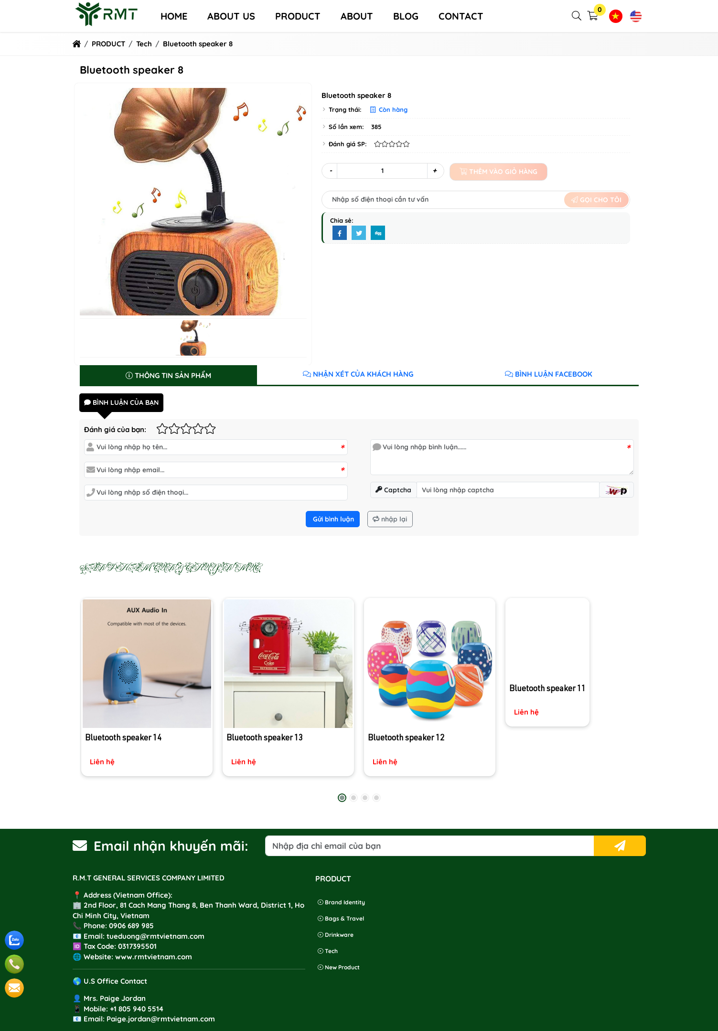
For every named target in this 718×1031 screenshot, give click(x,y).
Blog (405, 16)
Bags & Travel (341, 918)
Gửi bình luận (332, 519)
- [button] (330, 170)
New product (339, 967)
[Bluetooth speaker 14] (147, 686)
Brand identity (341, 902)
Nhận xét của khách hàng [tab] (358, 374)
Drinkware (336, 934)
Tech (328, 951)
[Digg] (378, 233)
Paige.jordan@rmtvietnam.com (161, 1018)
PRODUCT (298, 16)
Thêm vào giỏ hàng (498, 171)
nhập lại (390, 519)
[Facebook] (339, 233)
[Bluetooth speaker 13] (288, 686)
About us (231, 16)
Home (174, 16)
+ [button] (434, 170)
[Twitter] (358, 233)
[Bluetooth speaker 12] (429, 686)
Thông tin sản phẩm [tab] (168, 375)
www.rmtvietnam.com (153, 956)
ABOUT (357, 16)
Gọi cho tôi (596, 199)
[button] (577, 16)
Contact (461, 16)
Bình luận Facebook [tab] (548, 374)
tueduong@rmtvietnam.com (155, 936)
